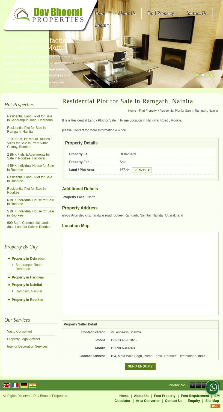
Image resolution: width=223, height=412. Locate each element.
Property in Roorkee (27, 300)
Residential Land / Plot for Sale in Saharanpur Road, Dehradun (30, 118)
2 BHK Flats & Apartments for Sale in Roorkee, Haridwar (28, 156)
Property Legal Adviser (23, 339)
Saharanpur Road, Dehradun (29, 267)
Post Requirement (195, 396)
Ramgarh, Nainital (29, 291)
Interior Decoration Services (27, 346)
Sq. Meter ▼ (141, 170)
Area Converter (148, 401)
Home (100, 13)
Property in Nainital (27, 285)
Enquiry (103, 25)
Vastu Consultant (19, 331)
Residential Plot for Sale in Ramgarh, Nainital (26, 130)
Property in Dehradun (28, 258)
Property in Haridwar (28, 277)
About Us (127, 13)
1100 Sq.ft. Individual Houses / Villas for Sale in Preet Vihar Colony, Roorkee (29, 143)
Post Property (165, 396)
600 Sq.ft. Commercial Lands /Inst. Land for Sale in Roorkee (29, 225)
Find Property (160, 13)
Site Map (212, 401)
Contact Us (196, 13)
